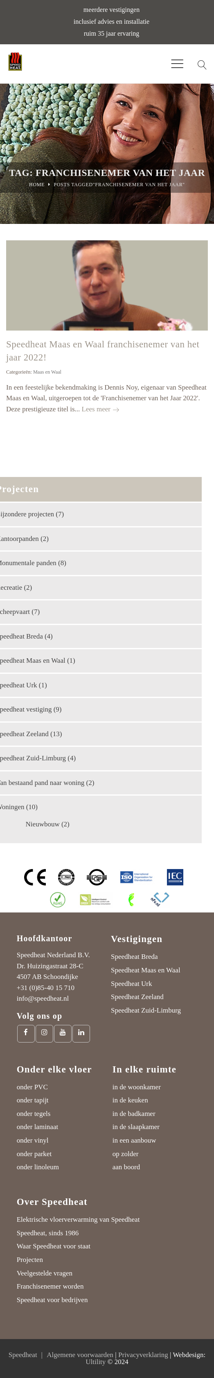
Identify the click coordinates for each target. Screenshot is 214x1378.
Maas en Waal (47, 372)
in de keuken (130, 1100)
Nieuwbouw (43, 824)
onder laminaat (38, 1127)
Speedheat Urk (131, 984)
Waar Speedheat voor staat (53, 1246)
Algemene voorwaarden (80, 1355)
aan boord (126, 1167)
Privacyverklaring (143, 1355)
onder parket (34, 1154)
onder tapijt (33, 1100)
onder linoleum (38, 1167)
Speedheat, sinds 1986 (48, 1233)
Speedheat (23, 1355)
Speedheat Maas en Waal (145, 970)
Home (37, 184)
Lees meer (100, 409)
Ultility (96, 1362)
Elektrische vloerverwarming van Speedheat (78, 1219)
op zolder (126, 1154)
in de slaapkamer (136, 1127)
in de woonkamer (137, 1087)
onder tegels (34, 1114)
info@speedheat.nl (43, 998)
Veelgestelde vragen (44, 1273)
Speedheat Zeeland (137, 997)
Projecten (30, 1260)
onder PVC (32, 1087)
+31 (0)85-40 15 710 (45, 988)
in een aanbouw (134, 1140)
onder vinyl (33, 1140)
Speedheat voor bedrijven (52, 1300)
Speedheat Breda (134, 956)
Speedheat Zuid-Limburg (146, 1010)
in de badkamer (134, 1114)
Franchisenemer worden (50, 1286)
